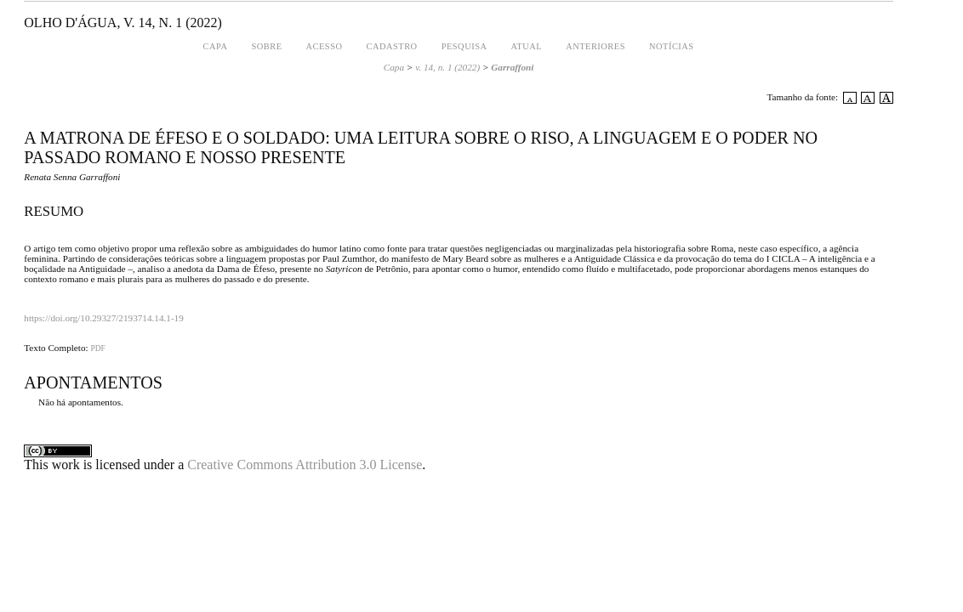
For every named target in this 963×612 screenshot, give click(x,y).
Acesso (324, 46)
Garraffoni (512, 67)
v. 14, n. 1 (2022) (447, 67)
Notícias (671, 46)
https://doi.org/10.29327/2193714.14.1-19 (104, 318)
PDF (97, 348)
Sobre (266, 46)
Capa (215, 46)
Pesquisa (464, 46)
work (66, 464)
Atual (526, 46)
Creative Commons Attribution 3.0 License (304, 464)
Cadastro (391, 46)
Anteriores (595, 46)
